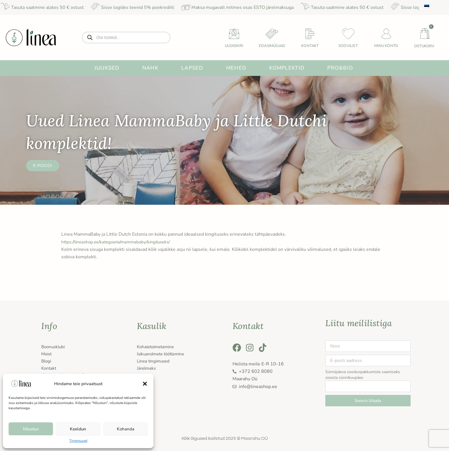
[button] (145, 384)
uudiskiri (234, 45)
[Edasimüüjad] (272, 34)
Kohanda (125, 429)
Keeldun (78, 429)
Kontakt (310, 45)
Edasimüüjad (272, 45)
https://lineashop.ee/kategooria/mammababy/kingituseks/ (120, 242)
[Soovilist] (348, 34)
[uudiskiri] (234, 34)
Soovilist (348, 45)
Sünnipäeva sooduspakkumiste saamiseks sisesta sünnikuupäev (362, 374)
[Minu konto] (386, 34)
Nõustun (31, 429)
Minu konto (386, 45)
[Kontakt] (310, 34)
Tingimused (78, 440)
